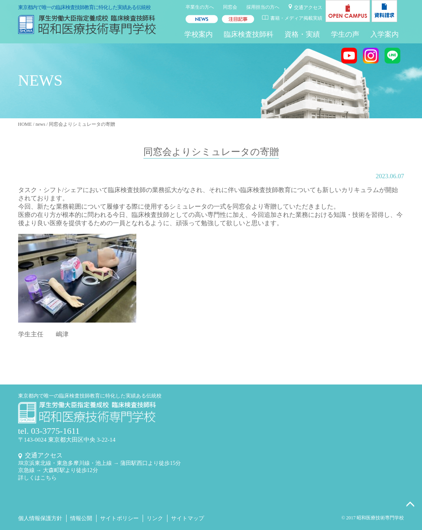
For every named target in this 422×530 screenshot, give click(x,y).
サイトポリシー (119, 518)
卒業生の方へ (200, 7)
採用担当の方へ (262, 7)
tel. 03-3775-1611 (49, 431)
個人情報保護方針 (40, 518)
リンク (155, 518)
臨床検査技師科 (248, 34)
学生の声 (345, 34)
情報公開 (81, 518)
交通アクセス (308, 7)
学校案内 (198, 34)
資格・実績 (302, 34)
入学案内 (384, 34)
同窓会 (230, 7)
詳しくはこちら (37, 478)
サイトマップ (187, 518)
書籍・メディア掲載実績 (296, 18)
